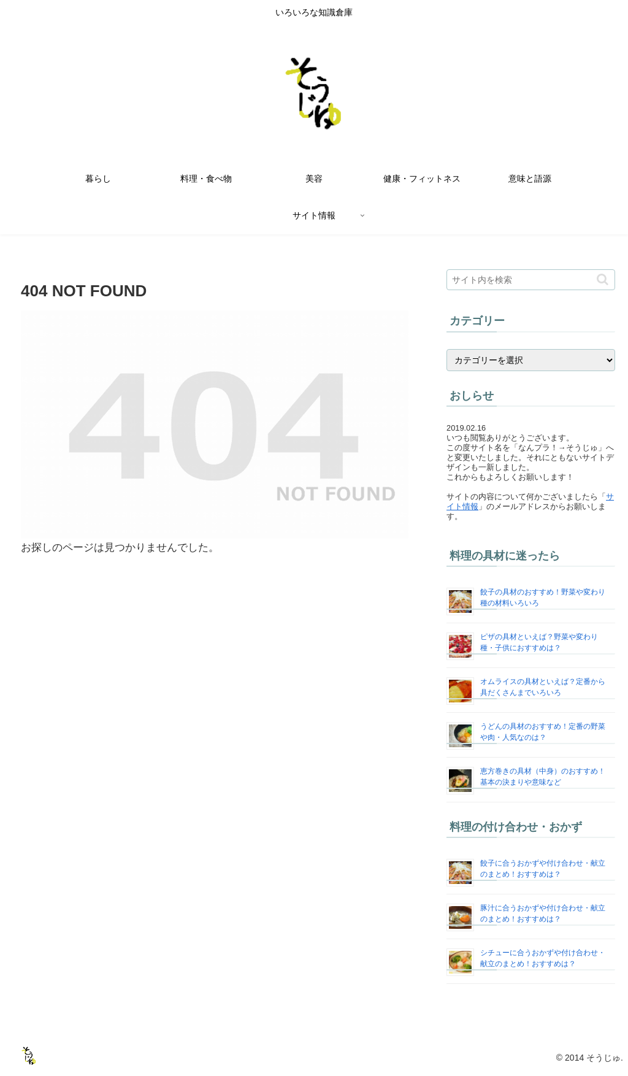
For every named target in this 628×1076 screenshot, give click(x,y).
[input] (530, 279)
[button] (602, 279)
